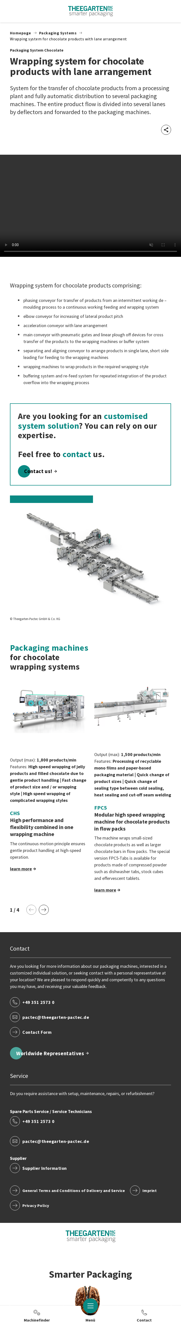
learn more (21, 869)
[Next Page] (44, 910)
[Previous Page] (31, 910)
